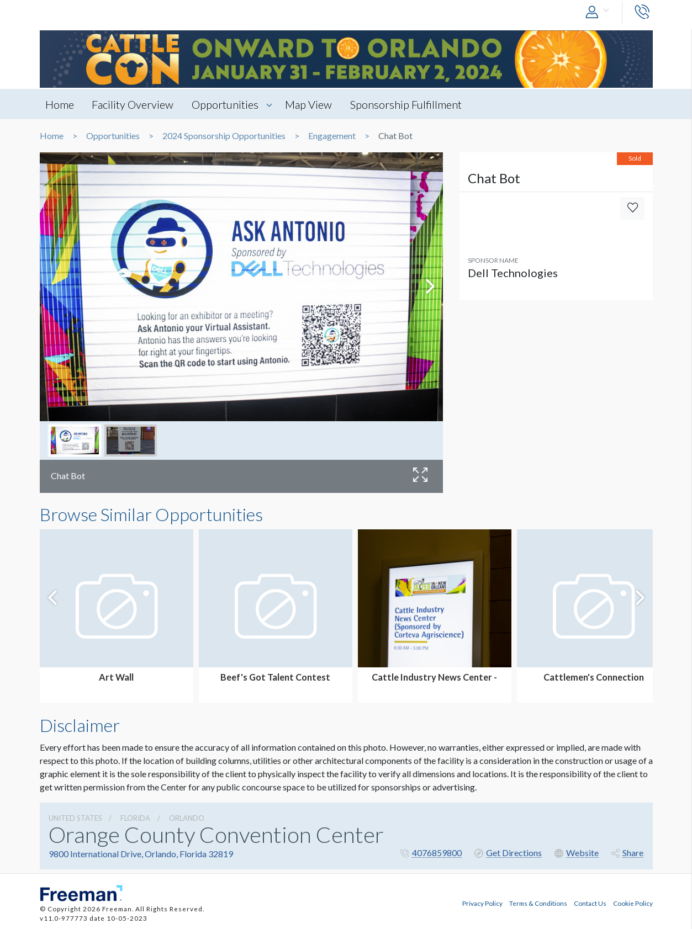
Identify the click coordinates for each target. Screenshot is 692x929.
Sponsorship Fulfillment (406, 104)
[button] (599, 12)
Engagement (332, 135)
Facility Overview (133, 104)
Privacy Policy (482, 903)
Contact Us (590, 903)
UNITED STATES (75, 818)
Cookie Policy (633, 903)
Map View (309, 104)
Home (59, 104)
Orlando (186, 818)
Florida (135, 818)
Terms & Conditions (538, 903)
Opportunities (225, 104)
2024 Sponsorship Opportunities (224, 135)
